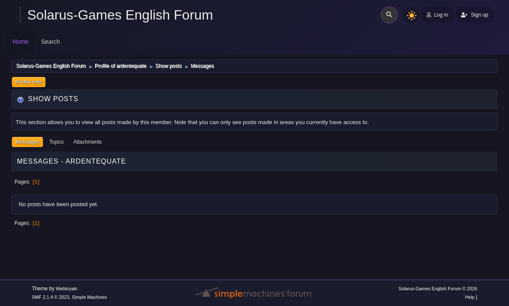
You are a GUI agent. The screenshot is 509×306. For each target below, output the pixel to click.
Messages (27, 142)
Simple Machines (89, 297)
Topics (56, 142)
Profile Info (28, 82)
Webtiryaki (66, 288)
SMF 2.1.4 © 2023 (50, 297)
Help (469, 297)
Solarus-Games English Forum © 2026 (438, 288)
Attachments (88, 142)
